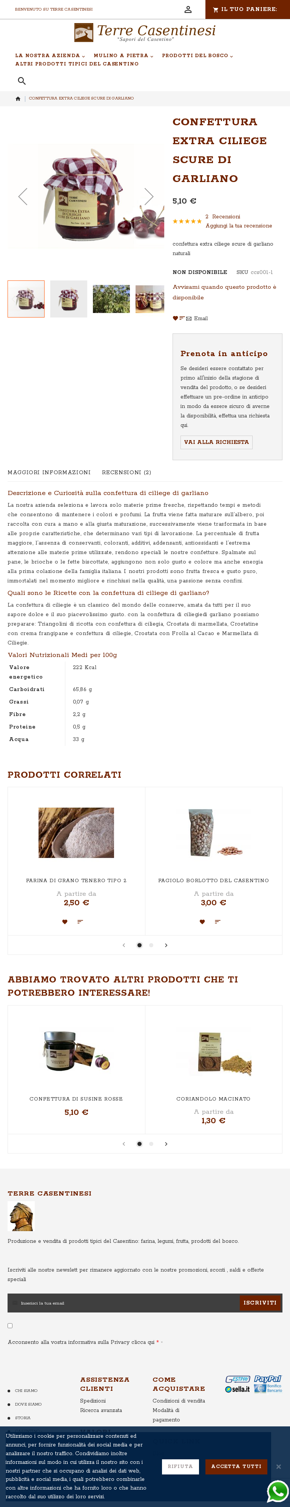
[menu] (141, 60)
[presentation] (166, 946)
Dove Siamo (28, 1404)
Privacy (24, 1465)
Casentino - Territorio (29, 1435)
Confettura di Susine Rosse (76, 1099)
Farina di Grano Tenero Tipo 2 (76, 881)
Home (18, 99)
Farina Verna (96, 1453)
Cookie (23, 1479)
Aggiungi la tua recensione (238, 226)
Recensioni (126, 472)
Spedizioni (93, 1401)
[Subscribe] (260, 1303)
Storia (23, 1418)
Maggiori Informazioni (49, 472)
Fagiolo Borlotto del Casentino (213, 881)
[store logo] (145, 32)
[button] (23, 196)
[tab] (49, 473)
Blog (158, 1453)
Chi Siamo (26, 1390)
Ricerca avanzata (101, 1410)
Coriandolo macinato (213, 1099)
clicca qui (142, 1342)
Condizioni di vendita (179, 1401)
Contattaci (28, 1452)
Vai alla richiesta (216, 442)
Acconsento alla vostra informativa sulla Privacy (83, 1342)
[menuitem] (50, 56)
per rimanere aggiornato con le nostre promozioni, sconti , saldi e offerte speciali (136, 1275)
